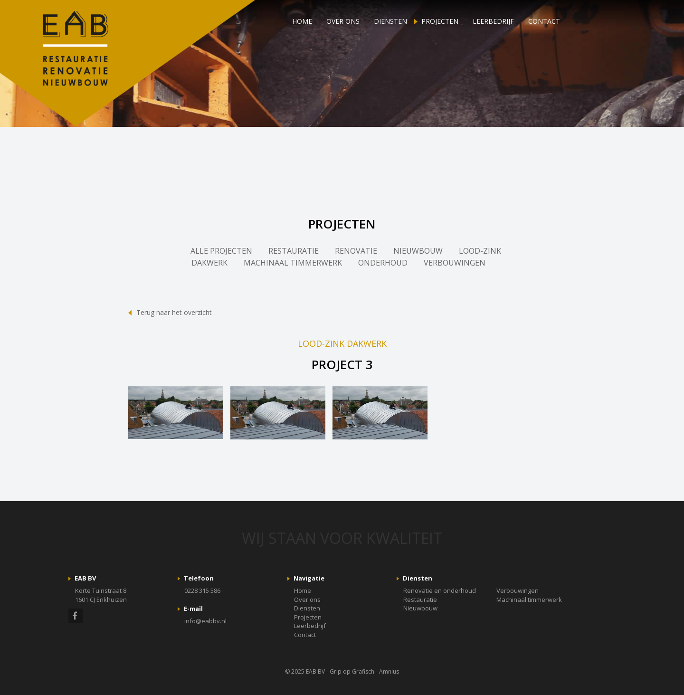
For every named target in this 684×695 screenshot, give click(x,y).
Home (302, 21)
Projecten (439, 21)
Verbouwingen (517, 590)
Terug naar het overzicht (174, 312)
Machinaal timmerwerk (529, 599)
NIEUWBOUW (418, 251)
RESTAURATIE (293, 251)
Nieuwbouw (420, 608)
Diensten (390, 21)
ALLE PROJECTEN (221, 251)
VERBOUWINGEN (454, 262)
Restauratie (420, 599)
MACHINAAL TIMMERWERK (293, 262)
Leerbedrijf (493, 21)
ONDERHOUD (383, 262)
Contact (544, 21)
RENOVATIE (356, 251)
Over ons (343, 21)
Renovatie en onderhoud (439, 590)
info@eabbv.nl (205, 621)
